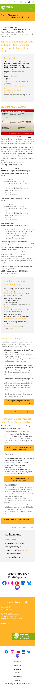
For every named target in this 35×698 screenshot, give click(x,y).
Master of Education (19, 30)
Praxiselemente (9, 92)
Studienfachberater (19, 309)
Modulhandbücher (17, 412)
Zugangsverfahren (10, 97)
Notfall (25, 2)
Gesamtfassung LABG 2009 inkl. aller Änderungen (19, 448)
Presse (17, 673)
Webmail (22, 2)
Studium (4, 30)
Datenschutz (17, 665)
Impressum (17, 662)
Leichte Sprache (29, 2)
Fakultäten (7, 307)
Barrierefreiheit (17, 676)
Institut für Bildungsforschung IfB (15, 319)
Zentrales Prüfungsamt (11, 326)
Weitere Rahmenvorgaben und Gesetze (17, 519)
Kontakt (4, 623)
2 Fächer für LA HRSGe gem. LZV (15, 86)
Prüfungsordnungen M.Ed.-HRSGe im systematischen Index (19, 402)
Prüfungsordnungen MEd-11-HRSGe (16, 271)
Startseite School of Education (11, 28)
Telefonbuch (18, 2)
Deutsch (33, 2)
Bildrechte (17, 669)
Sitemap (17, 680)
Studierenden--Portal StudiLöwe (14, 293)
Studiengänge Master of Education (13, 32)
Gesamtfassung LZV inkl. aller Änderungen (19, 479)
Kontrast (14, 2)
